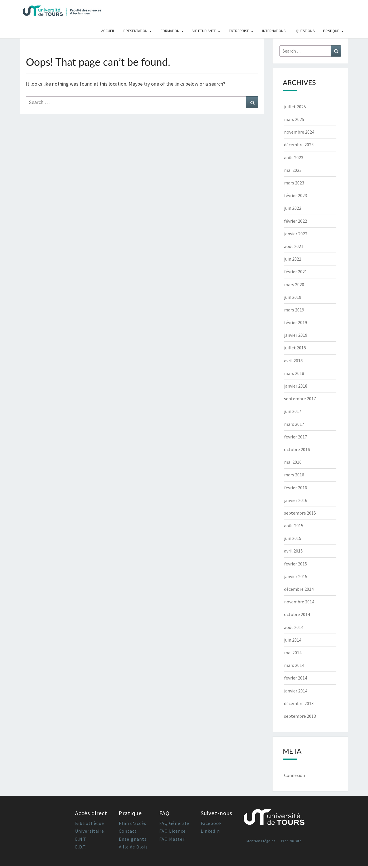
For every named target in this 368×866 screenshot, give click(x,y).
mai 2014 (293, 652)
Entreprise (239, 30)
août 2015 (293, 525)
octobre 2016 (297, 449)
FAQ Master (172, 839)
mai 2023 (293, 170)
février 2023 (295, 195)
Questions (305, 30)
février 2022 (295, 221)
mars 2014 (294, 665)
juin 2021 (292, 259)
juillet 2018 (295, 348)
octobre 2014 (297, 614)
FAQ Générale (174, 823)
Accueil (108, 30)
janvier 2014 (295, 691)
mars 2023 (294, 183)
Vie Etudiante (204, 30)
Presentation (135, 30)
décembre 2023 (299, 144)
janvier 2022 (295, 233)
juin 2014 (292, 640)
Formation (170, 30)
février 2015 (295, 564)
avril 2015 (293, 551)
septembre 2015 (300, 513)
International (274, 30)
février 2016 (295, 487)
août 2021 (293, 246)
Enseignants (133, 839)
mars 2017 (294, 424)
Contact (128, 831)
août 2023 (293, 157)
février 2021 (295, 271)
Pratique (331, 30)
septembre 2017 (300, 398)
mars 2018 (294, 373)
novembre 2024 (299, 132)
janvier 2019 (295, 335)
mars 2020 (294, 284)
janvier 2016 (295, 500)
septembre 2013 (300, 716)
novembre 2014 (299, 602)
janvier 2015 (295, 576)
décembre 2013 (299, 703)
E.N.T (80, 839)
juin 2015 (292, 538)
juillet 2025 (295, 106)
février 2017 (295, 437)
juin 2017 (292, 411)
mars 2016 (294, 475)
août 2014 (293, 627)
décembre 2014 (299, 589)
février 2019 (295, 322)
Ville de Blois (133, 847)
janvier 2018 (295, 386)
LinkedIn (210, 831)
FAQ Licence (172, 831)
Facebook (211, 823)
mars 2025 (294, 119)
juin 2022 (292, 208)
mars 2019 (294, 310)
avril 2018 (293, 360)
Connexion (294, 775)
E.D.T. (81, 847)
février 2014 (295, 678)
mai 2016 (293, 462)
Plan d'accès (132, 823)
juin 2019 (292, 297)
